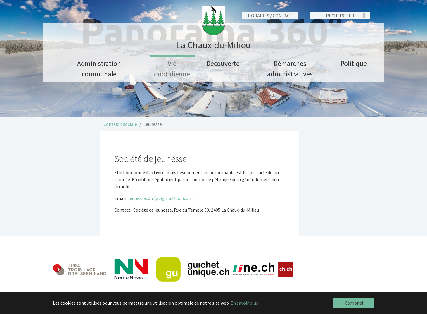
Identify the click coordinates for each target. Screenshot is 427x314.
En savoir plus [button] (244, 303)
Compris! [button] (354, 303)
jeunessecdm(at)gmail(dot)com (161, 198)
